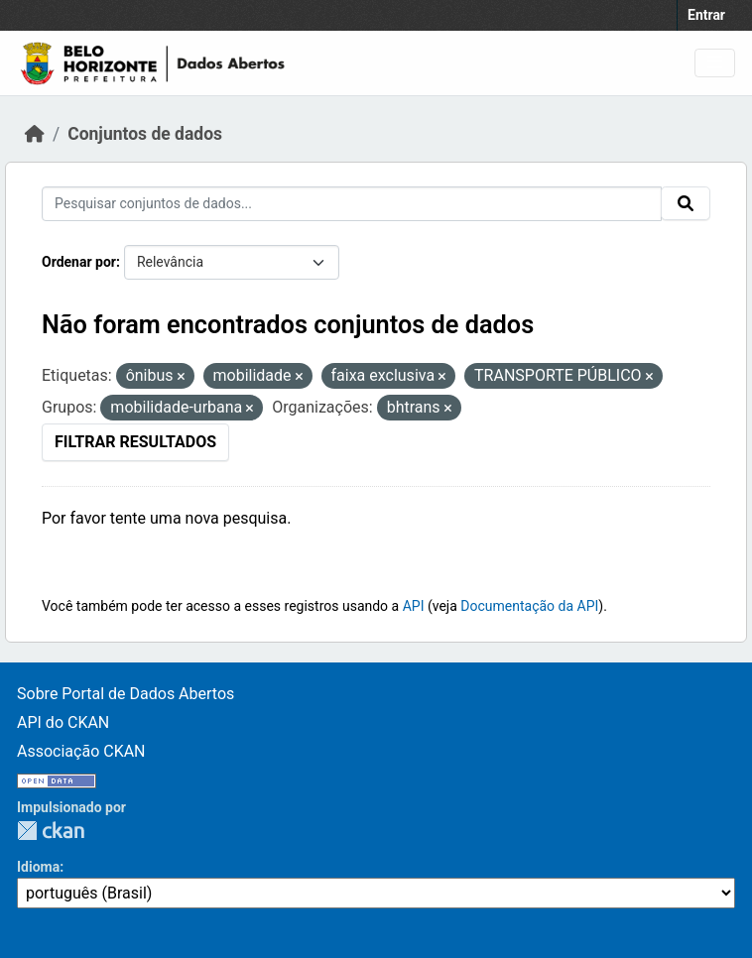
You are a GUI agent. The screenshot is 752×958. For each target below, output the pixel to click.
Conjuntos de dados (144, 134)
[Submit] (685, 203)
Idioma (38, 867)
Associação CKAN (81, 751)
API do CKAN (63, 722)
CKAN (50, 830)
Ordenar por (79, 262)
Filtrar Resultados (135, 441)
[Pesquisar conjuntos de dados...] (352, 203)
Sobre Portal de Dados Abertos (125, 693)
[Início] (35, 134)
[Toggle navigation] (714, 63)
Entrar (706, 15)
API (414, 606)
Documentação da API (529, 606)
